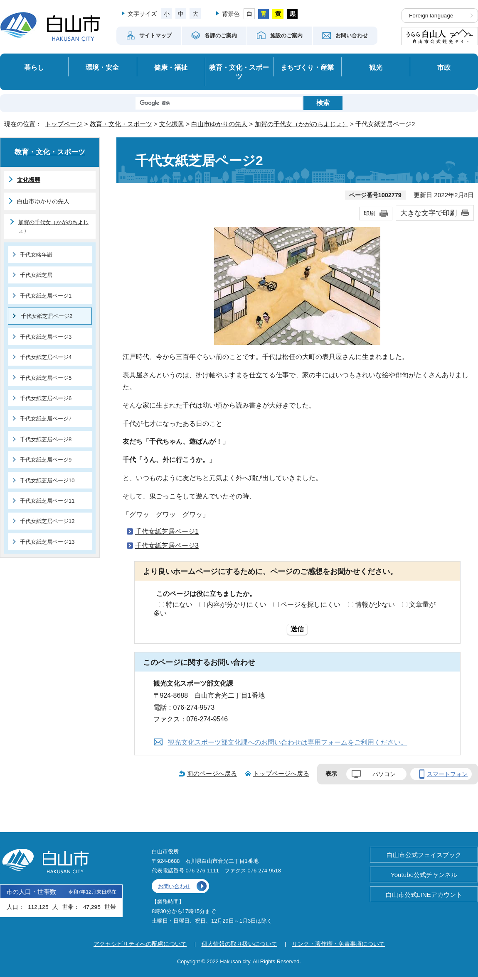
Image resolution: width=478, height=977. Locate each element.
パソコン (384, 774)
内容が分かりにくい (236, 604)
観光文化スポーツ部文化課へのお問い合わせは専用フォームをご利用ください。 (287, 742)
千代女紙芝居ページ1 (167, 531)
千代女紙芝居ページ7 (45, 418)
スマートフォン (447, 774)
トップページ (63, 123)
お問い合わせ (174, 886)
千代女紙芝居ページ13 (47, 542)
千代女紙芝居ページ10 (47, 480)
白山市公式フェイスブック (424, 854)
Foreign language (431, 15)
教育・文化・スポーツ (239, 72)
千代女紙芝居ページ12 (47, 521)
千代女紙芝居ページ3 (167, 545)
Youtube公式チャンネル (424, 874)
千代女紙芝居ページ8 (45, 439)
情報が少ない (375, 604)
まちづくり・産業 (307, 67)
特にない (179, 604)
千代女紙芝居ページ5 (45, 378)
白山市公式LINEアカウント (424, 894)
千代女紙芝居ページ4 (45, 357)
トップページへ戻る (281, 773)
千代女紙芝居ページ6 (45, 398)
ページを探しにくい (310, 604)
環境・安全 (102, 67)
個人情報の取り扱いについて (239, 943)
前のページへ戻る (212, 773)
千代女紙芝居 (36, 275)
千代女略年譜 (36, 255)
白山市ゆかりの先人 (219, 123)
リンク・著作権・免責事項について (338, 943)
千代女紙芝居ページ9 (45, 460)
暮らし (34, 67)
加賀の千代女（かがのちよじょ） (301, 123)
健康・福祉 (170, 67)
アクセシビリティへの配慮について (140, 943)
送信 (297, 629)
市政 (444, 67)
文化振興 (171, 123)
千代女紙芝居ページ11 (47, 501)
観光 (375, 67)
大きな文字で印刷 (428, 213)
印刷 (369, 213)
